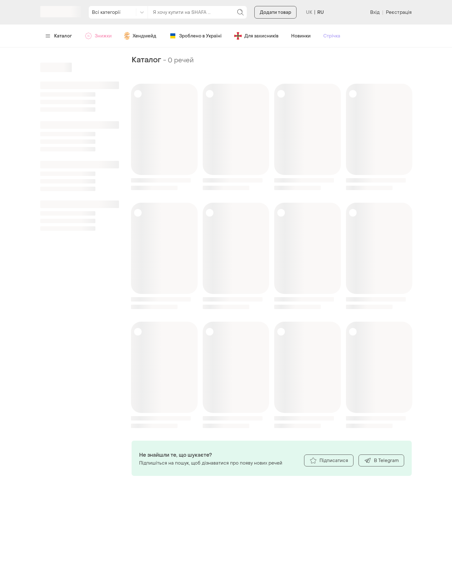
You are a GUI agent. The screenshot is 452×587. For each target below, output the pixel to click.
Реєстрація (399, 12)
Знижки (98, 36)
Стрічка (331, 36)
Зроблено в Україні (195, 36)
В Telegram (381, 460)
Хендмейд (140, 36)
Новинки (301, 36)
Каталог (58, 36)
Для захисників (256, 36)
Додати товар (275, 12)
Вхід (375, 12)
